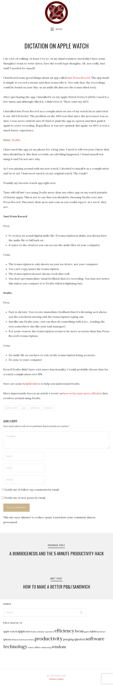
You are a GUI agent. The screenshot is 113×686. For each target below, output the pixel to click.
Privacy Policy (56, 679)
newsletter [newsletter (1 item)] (29, 640)
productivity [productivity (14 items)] (48, 638)
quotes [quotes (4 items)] (79, 639)
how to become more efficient (82, 393)
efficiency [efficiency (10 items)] (64, 631)
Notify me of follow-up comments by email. (31, 489)
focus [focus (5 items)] (79, 631)
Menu (56, 29)
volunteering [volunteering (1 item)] (46, 647)
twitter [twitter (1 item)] (31, 647)
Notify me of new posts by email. (25, 497)
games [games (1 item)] (86, 632)
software (48, 407)
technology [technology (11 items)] (15, 646)
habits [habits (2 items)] (93, 631)
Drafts (16, 140)
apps (24, 407)
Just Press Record (78, 77)
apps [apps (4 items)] (21, 631)
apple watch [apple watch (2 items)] (10, 631)
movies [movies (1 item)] (22, 640)
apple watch (11, 407)
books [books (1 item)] (33, 632)
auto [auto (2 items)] (28, 631)
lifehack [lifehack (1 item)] (15, 640)
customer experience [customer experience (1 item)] (45, 632)
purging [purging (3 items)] (68, 639)
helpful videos (31, 383)
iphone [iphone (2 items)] (7, 639)
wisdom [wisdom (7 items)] (59, 646)
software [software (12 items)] (94, 639)
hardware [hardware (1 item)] (101, 632)
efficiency (35, 407)
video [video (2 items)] (37, 647)
